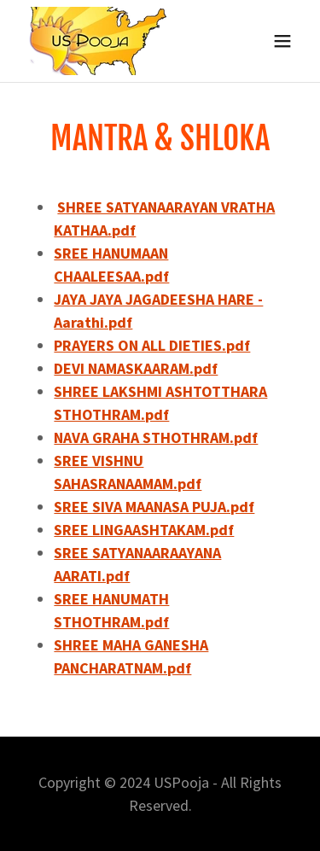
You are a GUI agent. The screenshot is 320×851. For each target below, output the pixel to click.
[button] (282, 41)
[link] (99, 41)
